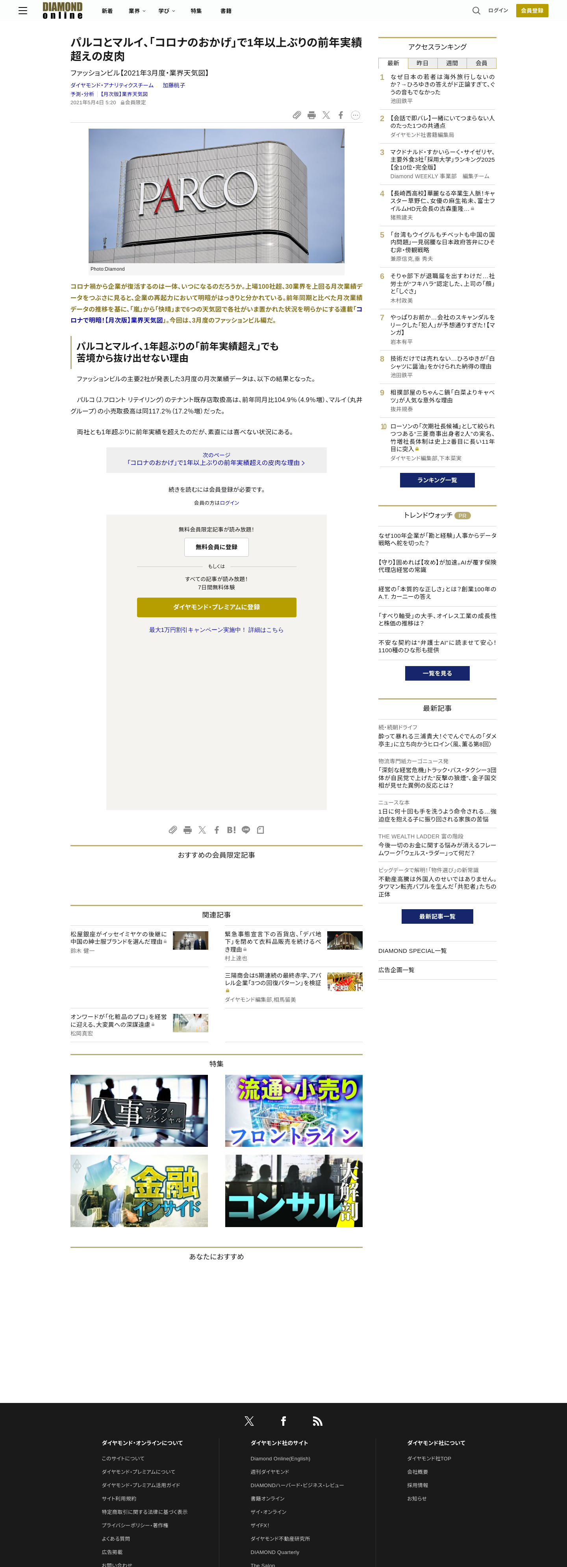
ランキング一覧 (438, 480)
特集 (248, 14)
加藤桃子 (174, 85)
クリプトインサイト (271, 1427)
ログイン (446, 13)
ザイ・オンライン (269, 1347)
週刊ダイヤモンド (270, 1307)
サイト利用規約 (119, 1333)
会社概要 (417, 1307)
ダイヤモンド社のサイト (279, 1278)
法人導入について (122, 1414)
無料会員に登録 (217, 547)
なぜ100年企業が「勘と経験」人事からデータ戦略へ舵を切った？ (437, 539)
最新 (393, 63)
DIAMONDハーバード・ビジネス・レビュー (298, 1320)
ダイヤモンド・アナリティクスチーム (113, 85)
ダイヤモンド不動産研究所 (280, 1374)
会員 (482, 63)
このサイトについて (123, 1293)
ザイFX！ (260, 1360)
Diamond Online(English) (281, 1293)
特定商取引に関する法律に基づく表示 (144, 1347)
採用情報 (417, 1320)
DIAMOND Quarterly (275, 1387)
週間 (452, 63)
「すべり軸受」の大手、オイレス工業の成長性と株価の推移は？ (437, 620)
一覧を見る (437, 673)
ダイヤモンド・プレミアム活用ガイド (141, 1320)
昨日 (423, 63)
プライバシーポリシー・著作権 (135, 1360)
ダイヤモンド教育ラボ (275, 1440)
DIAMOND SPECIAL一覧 (412, 950)
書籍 (278, 14)
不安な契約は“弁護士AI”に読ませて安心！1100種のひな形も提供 (437, 646)
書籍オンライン (268, 1333)
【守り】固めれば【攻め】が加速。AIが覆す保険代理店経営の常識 (437, 566)
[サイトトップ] (106, 13)
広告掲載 (112, 1387)
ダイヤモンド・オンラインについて (142, 1278)
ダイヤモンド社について (436, 1278)
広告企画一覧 (396, 970)
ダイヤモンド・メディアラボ (280, 1454)
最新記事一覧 (437, 916)
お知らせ (417, 1333)
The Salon (263, 1400)
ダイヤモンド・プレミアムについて (138, 1307)
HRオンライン (266, 1414)
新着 (159, 14)
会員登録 (480, 14)
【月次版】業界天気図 (124, 94)
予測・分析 (82, 94)
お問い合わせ (117, 1400)
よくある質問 (116, 1374)
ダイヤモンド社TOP (429, 1293)
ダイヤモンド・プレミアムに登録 (216, 607)
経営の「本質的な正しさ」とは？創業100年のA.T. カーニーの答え (437, 593)
